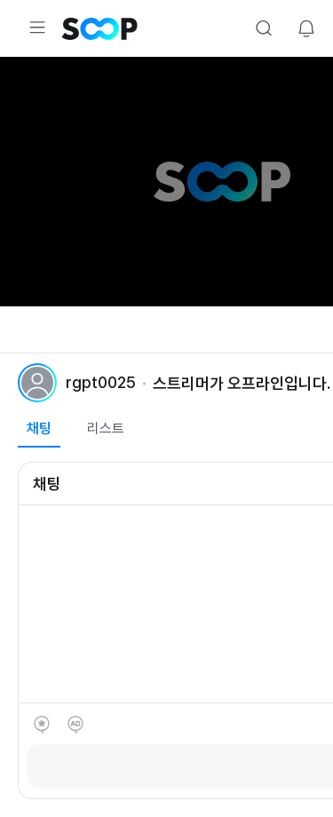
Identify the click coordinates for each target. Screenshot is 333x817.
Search (264, 28)
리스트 (105, 428)
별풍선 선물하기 (42, 724)
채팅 (39, 428)
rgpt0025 (101, 382)
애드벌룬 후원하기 (75, 724)
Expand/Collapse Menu (37, 27)
